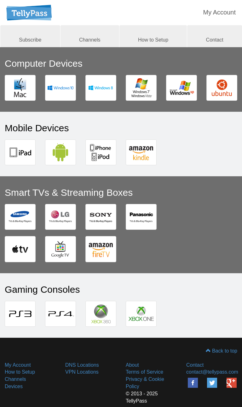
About (132, 365)
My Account (219, 12)
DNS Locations (82, 365)
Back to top (222, 350)
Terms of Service (144, 372)
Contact (214, 39)
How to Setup (153, 39)
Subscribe (30, 39)
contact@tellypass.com (212, 372)
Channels (90, 39)
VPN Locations (82, 372)
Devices (14, 386)
